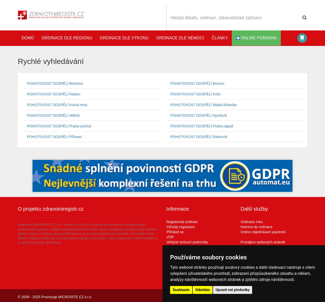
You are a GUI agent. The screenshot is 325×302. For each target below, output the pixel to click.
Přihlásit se (175, 232)
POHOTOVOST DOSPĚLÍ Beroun (197, 83)
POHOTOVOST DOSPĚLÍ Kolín (195, 94)
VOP (170, 237)
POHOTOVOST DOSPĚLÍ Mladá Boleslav (203, 105)
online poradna (256, 38)
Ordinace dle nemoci (180, 38)
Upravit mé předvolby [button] (232, 290)
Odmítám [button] (202, 290)
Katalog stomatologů (302, 38)
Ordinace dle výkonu (124, 38)
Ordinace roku (252, 222)
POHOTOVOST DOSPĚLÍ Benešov (55, 83)
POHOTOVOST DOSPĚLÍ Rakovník (199, 137)
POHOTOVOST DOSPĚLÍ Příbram (54, 137)
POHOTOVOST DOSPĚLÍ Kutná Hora (57, 105)
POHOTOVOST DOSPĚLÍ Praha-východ (59, 126)
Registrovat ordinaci (182, 222)
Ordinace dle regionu (67, 38)
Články (220, 38)
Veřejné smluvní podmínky (187, 242)
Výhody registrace (180, 227)
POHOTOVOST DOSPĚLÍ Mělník (53, 115)
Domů (28, 38)
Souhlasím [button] (181, 290)
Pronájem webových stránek (263, 242)
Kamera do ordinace (257, 227)
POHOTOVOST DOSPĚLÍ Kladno (53, 94)
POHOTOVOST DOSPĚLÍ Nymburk (198, 115)
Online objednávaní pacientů (263, 232)
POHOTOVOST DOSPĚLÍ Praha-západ (201, 126)
